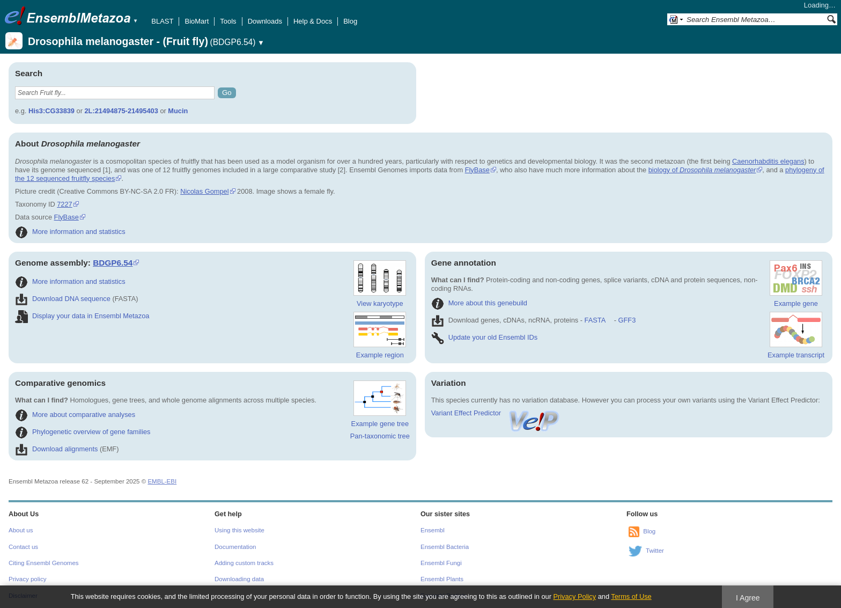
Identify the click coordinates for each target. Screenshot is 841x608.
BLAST (162, 21)
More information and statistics (70, 232)
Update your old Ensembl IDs (484, 337)
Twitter (655, 550)
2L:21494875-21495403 (121, 111)
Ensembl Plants (441, 579)
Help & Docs (312, 21)
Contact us (23, 547)
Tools (228, 21)
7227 (64, 204)
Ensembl (432, 530)
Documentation (235, 547)
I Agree (748, 598)
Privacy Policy (574, 596)
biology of (702, 170)
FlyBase (477, 170)
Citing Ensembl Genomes (44, 563)
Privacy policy (27, 579)
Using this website (239, 530)
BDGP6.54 (112, 262)
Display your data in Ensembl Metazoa (82, 316)
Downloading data (239, 579)
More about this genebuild (479, 303)
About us (21, 530)
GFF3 (627, 320)
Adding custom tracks (244, 563)
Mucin (178, 111)
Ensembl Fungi (441, 563)
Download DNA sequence (62, 299)
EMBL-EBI (161, 481)
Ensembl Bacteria (444, 547)
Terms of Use (631, 596)
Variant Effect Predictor (496, 413)
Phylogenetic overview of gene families (83, 432)
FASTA (595, 320)
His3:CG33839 (51, 111)
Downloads (265, 21)
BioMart (197, 21)
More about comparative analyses (75, 415)
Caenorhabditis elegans (768, 161)
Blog (350, 21)
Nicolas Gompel (204, 191)
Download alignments (56, 449)
